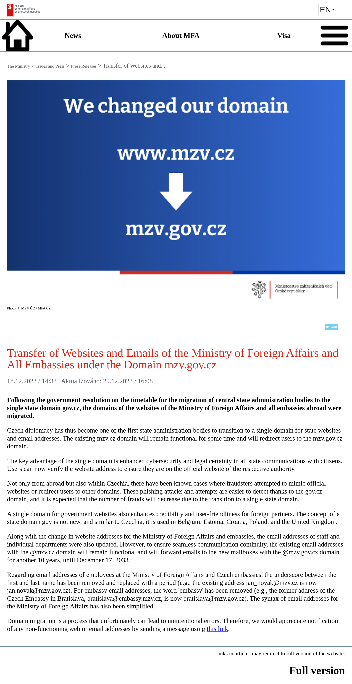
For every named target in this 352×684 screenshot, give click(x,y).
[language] (326, 9)
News (73, 35)
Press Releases (84, 66)
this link (217, 628)
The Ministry (18, 66)
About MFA (181, 35)
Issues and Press (50, 66)
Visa (284, 35)
